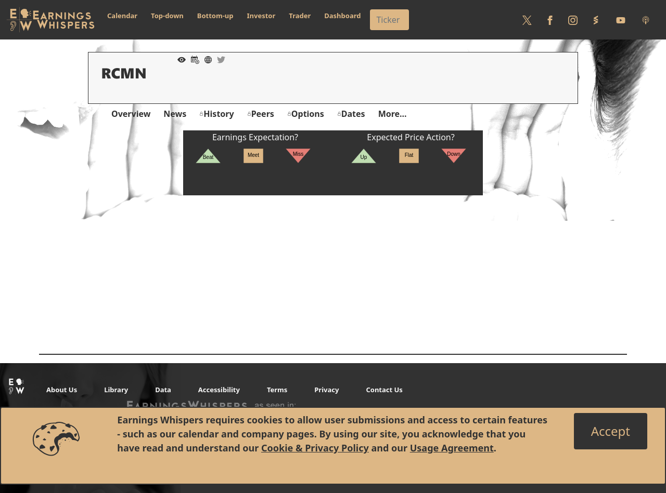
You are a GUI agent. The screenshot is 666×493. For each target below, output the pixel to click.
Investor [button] (261, 15)
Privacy (326, 389)
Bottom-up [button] (215, 15)
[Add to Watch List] (179, 58)
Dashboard (342, 15)
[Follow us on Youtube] (621, 19)
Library (116, 389)
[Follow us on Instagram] (573, 19)
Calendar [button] (122, 15)
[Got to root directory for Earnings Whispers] (50, 19)
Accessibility (219, 389)
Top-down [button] (167, 15)
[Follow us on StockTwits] (596, 19)
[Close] (610, 431)
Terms (277, 389)
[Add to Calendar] (192, 58)
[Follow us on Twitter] (527, 19)
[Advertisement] (333, 268)
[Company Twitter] (218, 58)
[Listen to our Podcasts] (646, 19)
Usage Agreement (452, 448)
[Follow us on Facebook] (550, 19)
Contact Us (384, 389)
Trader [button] (300, 15)
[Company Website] (205, 58)
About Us (61, 389)
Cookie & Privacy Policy (315, 448)
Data (163, 389)
